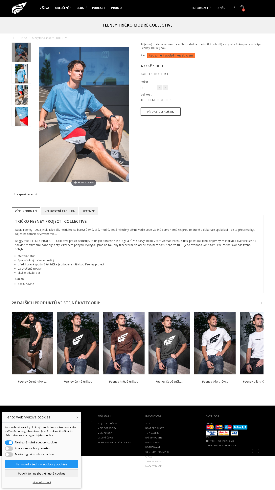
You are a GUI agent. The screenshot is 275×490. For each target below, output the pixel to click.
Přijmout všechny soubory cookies (41, 464)
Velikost (146, 94)
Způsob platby (154, 461)
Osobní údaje (105, 437)
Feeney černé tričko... (78, 381)
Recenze (88, 211)
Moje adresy (105, 432)
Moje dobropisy (107, 428)
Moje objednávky (107, 423)
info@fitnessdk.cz (225, 445)
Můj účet (104, 415)
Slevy (148, 423)
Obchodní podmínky (157, 451)
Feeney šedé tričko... (169, 381)
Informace (200, 8)
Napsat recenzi (26, 194)
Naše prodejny (153, 437)
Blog (80, 8)
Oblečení (62, 8)
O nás (221, 8)
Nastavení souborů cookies (114, 442)
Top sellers (152, 432)
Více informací (26, 211)
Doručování (152, 447)
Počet (144, 81)
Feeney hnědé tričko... (123, 381)
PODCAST (98, 8)
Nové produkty (154, 428)
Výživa (44, 8)
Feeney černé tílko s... (32, 381)
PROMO (116, 8)
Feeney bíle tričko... (215, 381)
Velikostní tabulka (60, 211)
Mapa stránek (153, 466)
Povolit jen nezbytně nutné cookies (41, 473)
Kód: (143, 74)
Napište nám (152, 442)
